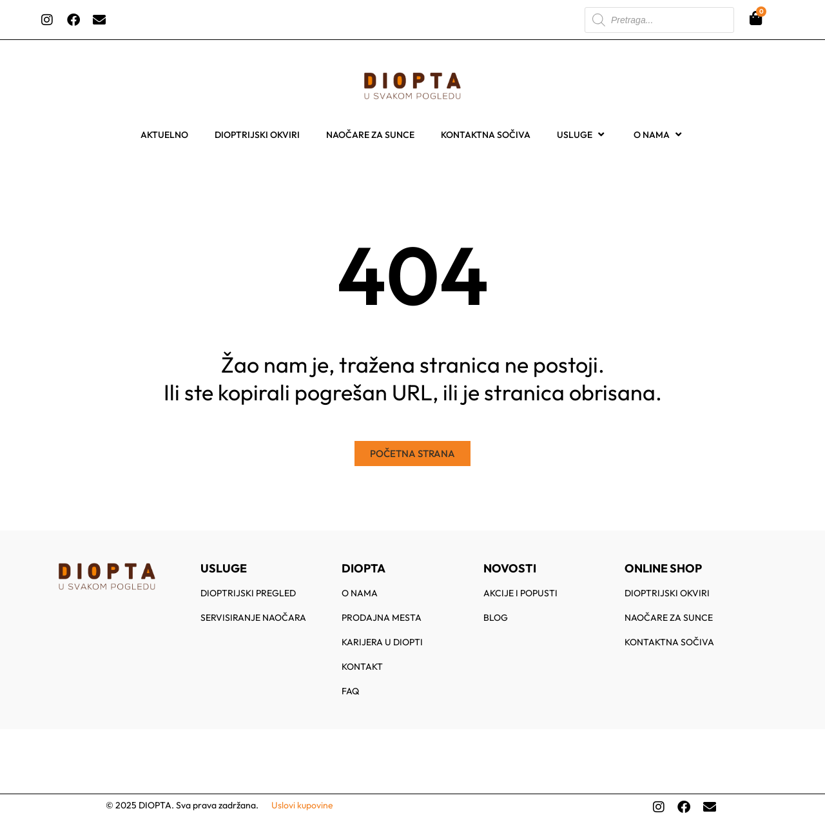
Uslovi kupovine (302, 805)
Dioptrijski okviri (257, 135)
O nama (659, 134)
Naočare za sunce (370, 135)
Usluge (582, 134)
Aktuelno (164, 135)
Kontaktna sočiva (485, 135)
